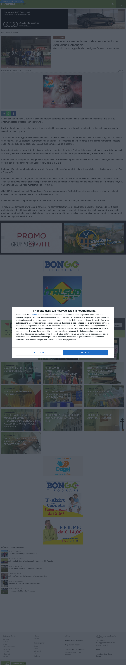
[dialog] (63, 332)
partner (34, 315)
